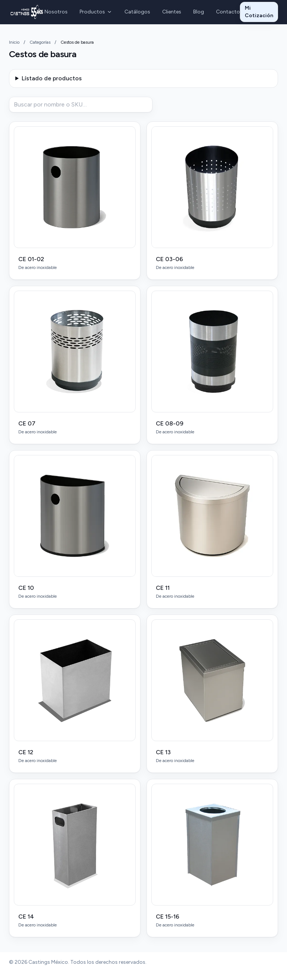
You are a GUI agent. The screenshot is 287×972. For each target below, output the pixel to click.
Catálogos (137, 12)
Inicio (14, 42)
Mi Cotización (259, 12)
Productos (96, 12)
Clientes (171, 12)
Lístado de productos (52, 78)
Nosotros (56, 12)
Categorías (40, 42)
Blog (198, 12)
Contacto (228, 12)
